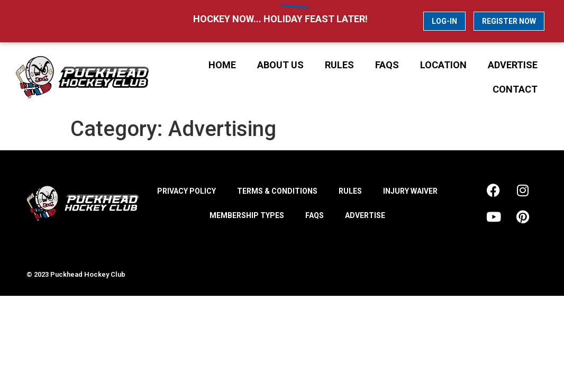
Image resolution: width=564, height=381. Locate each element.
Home (222, 64)
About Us (280, 64)
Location (443, 64)
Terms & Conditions (277, 191)
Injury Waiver (410, 191)
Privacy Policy (186, 191)
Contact (515, 89)
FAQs (387, 64)
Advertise (513, 64)
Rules (339, 64)
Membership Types (247, 215)
